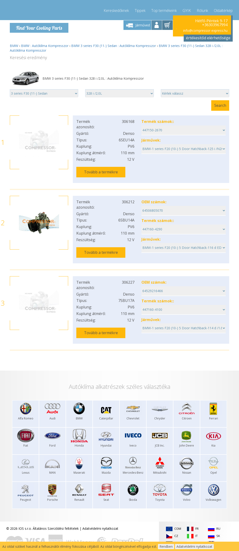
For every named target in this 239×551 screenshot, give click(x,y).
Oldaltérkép (223, 9)
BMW (14, 45)
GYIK (187, 9)
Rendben (166, 546)
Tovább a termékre (101, 171)
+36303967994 (215, 24)
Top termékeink (164, 9)
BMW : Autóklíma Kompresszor (44, 45)
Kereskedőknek (116, 9)
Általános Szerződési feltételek (56, 522)
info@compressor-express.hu (205, 30)
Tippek (140, 9)
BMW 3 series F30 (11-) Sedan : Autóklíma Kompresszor (113, 45)
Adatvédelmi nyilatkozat (100, 522)
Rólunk (202, 9)
